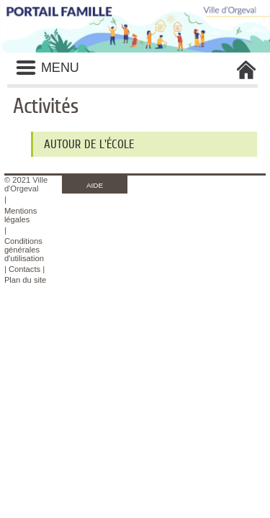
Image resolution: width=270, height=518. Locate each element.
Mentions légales (20, 215)
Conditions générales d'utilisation (24, 250)
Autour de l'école (89, 144)
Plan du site (25, 280)
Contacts (24, 269)
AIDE (94, 185)
